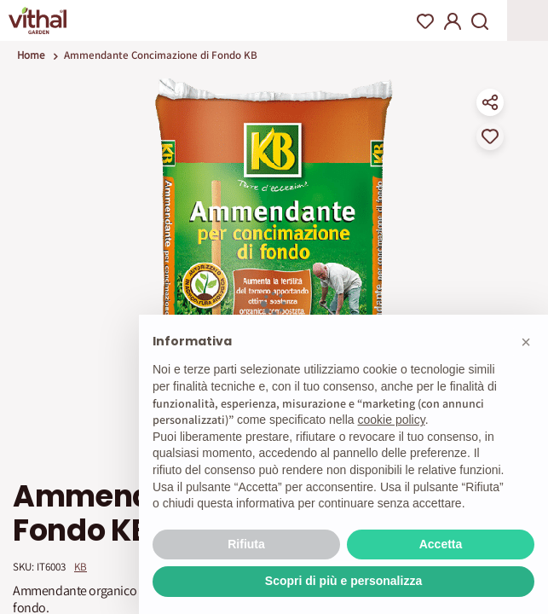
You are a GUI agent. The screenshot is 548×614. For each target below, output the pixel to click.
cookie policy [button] (391, 419)
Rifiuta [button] (246, 544)
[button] (525, 342)
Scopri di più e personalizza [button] (343, 581)
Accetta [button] (441, 544)
